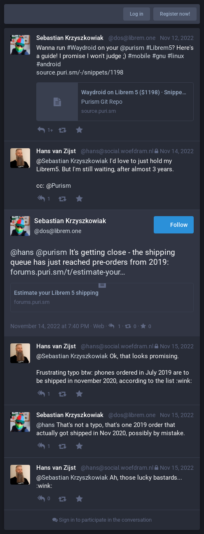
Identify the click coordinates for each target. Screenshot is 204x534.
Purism (61, 185)
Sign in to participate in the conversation (102, 520)
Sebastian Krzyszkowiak (75, 161)
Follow (174, 225)
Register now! (175, 14)
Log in (136, 14)
